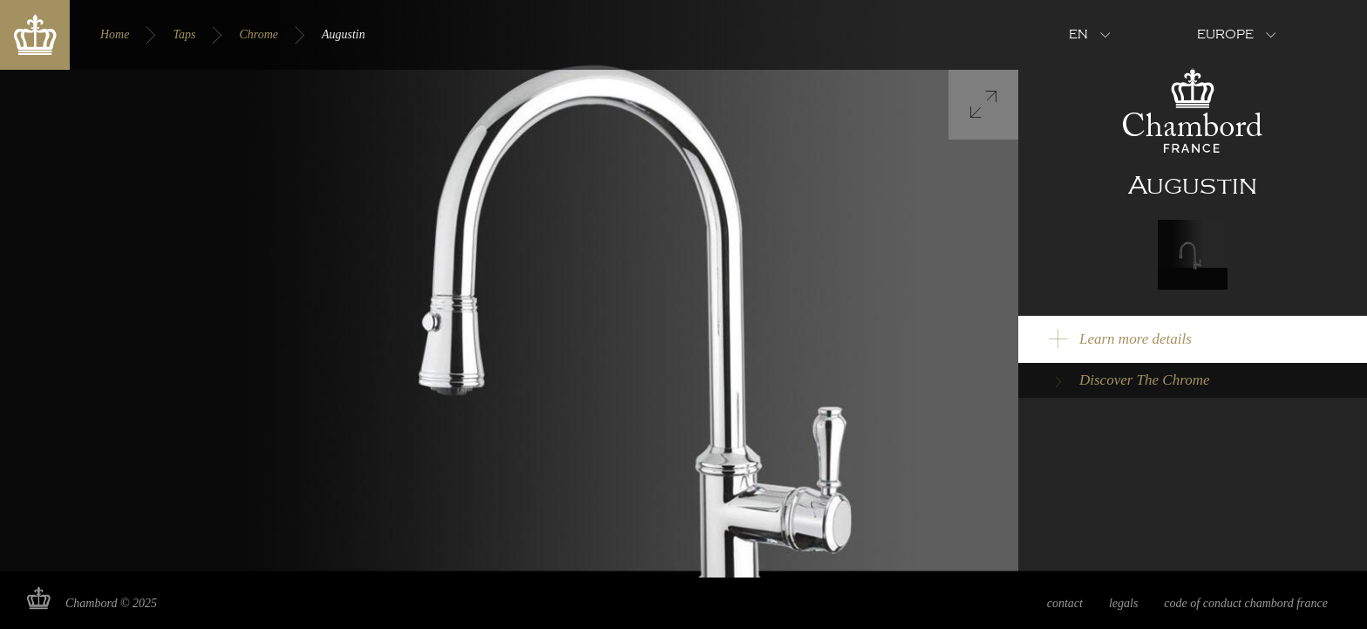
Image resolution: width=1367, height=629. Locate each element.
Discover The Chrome (1144, 380)
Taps (184, 34)
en (1078, 35)
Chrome (258, 34)
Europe (1225, 35)
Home (114, 34)
